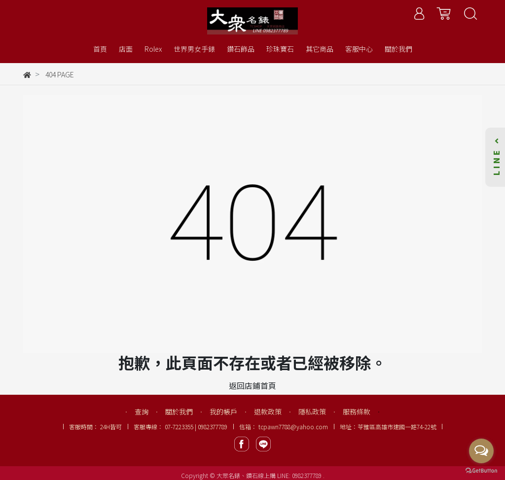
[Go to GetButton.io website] (481, 470)
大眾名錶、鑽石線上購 (246, 475)
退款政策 (268, 411)
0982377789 (307, 475)
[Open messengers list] (481, 451)
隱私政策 (312, 411)
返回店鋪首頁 (252, 385)
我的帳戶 (223, 411)
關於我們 (179, 411)
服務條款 (356, 411)
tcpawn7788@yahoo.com (293, 426)
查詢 (141, 411)
